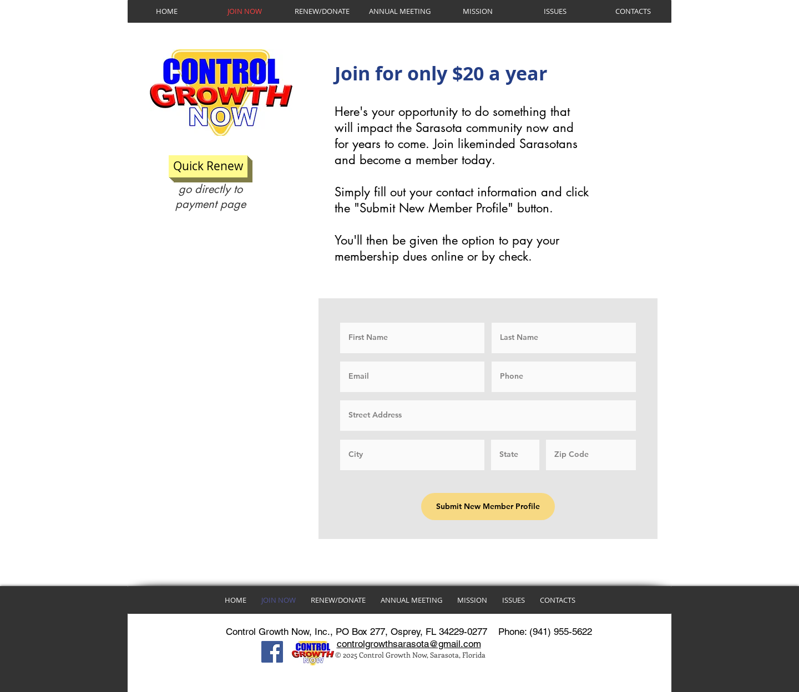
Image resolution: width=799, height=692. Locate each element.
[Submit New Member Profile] (488, 506)
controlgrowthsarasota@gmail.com (409, 643)
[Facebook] (272, 652)
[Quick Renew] (208, 166)
